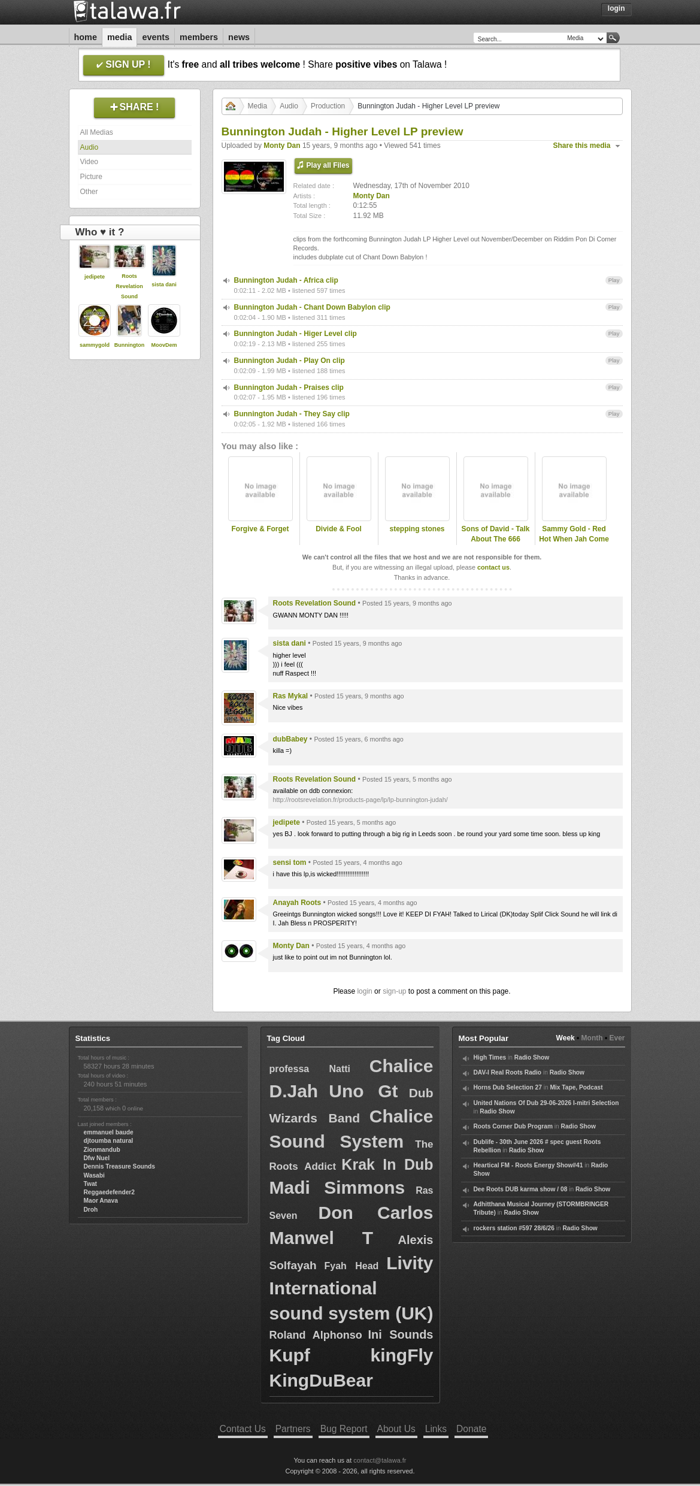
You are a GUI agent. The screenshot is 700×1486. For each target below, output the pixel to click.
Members (199, 37)
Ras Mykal (290, 696)
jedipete (94, 277)
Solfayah (293, 1265)
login (364, 991)
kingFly (401, 1355)
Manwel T (321, 1238)
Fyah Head (351, 1266)
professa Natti (310, 1069)
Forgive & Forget (260, 529)
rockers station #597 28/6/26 (514, 1228)
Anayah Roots (297, 902)
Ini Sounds (400, 1334)
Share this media (582, 145)
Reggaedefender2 (109, 1192)
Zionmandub (102, 1149)
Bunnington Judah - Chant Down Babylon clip (312, 307)
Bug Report (344, 1429)
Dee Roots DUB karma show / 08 (521, 1189)
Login (616, 8)
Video (89, 162)
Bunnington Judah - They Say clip (292, 414)
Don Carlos (375, 1212)
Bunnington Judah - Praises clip (289, 387)
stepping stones (416, 529)
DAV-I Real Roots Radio (508, 1072)
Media (119, 37)
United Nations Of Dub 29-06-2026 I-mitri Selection (546, 1103)
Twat (90, 1184)
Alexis (416, 1239)
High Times (490, 1057)
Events (155, 37)
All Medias (96, 132)
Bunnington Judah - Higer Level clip (295, 333)
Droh (91, 1209)
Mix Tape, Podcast (576, 1087)
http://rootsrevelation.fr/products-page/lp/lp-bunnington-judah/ (360, 799)
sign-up (394, 991)
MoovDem (164, 345)
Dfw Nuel (97, 1158)
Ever (617, 1038)
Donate (471, 1429)
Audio (89, 147)
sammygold (95, 345)
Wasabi (94, 1175)
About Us (396, 1429)
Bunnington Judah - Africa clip (286, 280)
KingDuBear (321, 1380)
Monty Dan (281, 145)
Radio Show (531, 1057)
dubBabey (290, 739)
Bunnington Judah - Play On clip (289, 360)
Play (614, 280)
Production (328, 106)
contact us (493, 567)
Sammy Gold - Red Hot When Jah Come (574, 534)
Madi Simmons (337, 1187)
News (239, 37)
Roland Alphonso (315, 1335)
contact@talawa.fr (379, 1460)
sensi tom (290, 862)
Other (89, 191)
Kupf (289, 1355)
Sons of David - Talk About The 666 (496, 534)
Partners (293, 1429)
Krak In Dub (387, 1164)
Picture (91, 176)
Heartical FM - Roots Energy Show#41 (528, 1165)
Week (565, 1038)
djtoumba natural (109, 1140)
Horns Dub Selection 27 (508, 1087)
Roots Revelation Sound (129, 286)
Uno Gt (363, 1091)
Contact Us (243, 1429)
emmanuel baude (109, 1132)
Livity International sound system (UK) (351, 1288)
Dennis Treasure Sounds (119, 1166)
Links (436, 1429)
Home (85, 37)
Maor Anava (101, 1200)
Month (592, 1038)
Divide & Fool (339, 529)
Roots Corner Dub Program (513, 1126)
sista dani (164, 284)
